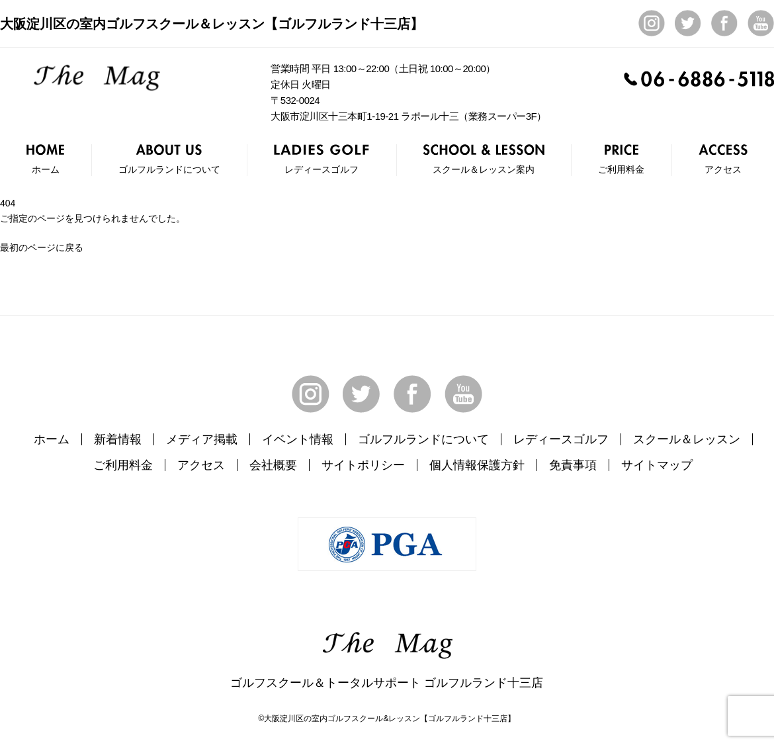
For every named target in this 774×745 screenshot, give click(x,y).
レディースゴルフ (561, 439)
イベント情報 (297, 439)
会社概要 (273, 465)
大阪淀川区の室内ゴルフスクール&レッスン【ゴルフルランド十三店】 (389, 718)
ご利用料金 (123, 465)
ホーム (51, 439)
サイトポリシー (363, 465)
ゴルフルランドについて (423, 439)
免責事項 (573, 465)
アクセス (201, 465)
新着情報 (118, 439)
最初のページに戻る (41, 247)
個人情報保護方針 (477, 465)
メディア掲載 (201, 439)
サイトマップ (657, 465)
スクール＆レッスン (686, 439)
